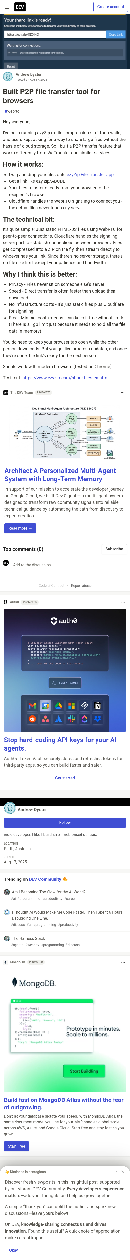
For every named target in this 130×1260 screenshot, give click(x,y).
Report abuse (81, 586)
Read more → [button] (20, 528)
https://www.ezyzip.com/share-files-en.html (65, 377)
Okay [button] (13, 1250)
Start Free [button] (16, 1146)
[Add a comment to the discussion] (69, 568)
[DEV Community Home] (20, 7)
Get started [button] (65, 778)
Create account (110, 6)
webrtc (12, 111)
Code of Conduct (51, 586)
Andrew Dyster (29, 74)
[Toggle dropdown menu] (123, 393)
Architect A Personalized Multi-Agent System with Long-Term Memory (60, 475)
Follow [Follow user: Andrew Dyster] (65, 822)
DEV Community (45, 878)
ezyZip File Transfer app (90, 174)
